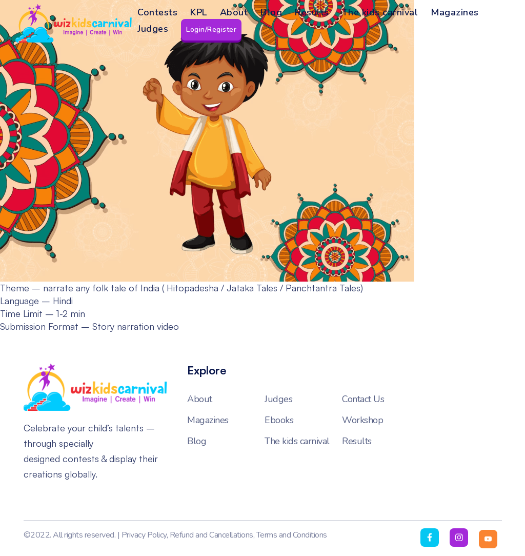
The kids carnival (380, 12)
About (234, 12)
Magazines (455, 12)
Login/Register (211, 29)
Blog (271, 12)
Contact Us (363, 399)
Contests (157, 12)
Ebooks (279, 420)
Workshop (362, 420)
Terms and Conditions (291, 535)
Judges (152, 29)
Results (312, 12)
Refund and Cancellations (211, 535)
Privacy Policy (144, 535)
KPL (198, 12)
